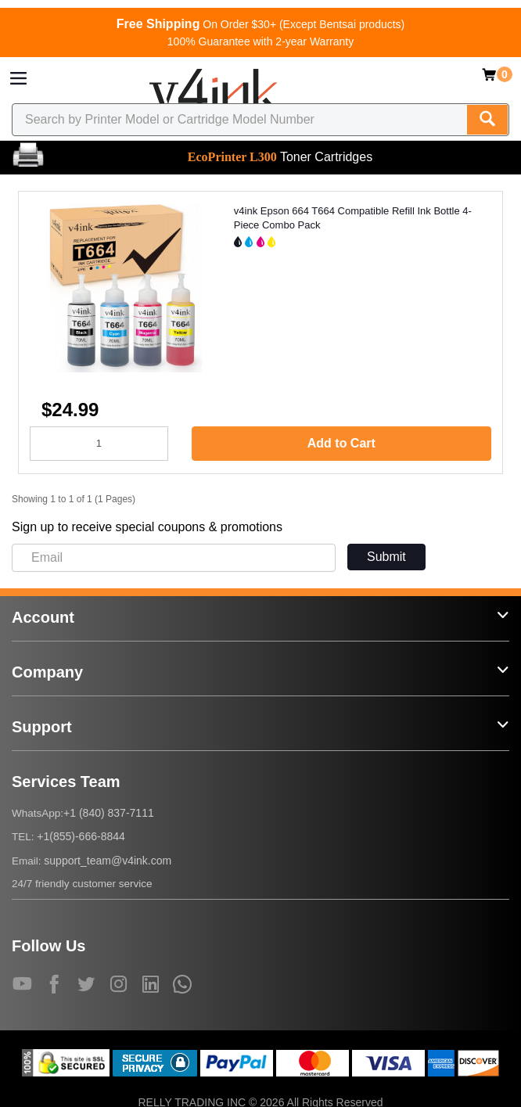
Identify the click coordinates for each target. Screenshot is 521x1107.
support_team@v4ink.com (107, 860)
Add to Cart (341, 443)
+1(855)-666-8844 (80, 836)
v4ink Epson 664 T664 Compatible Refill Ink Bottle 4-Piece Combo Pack (353, 218)
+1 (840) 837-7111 (108, 813)
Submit (386, 556)
